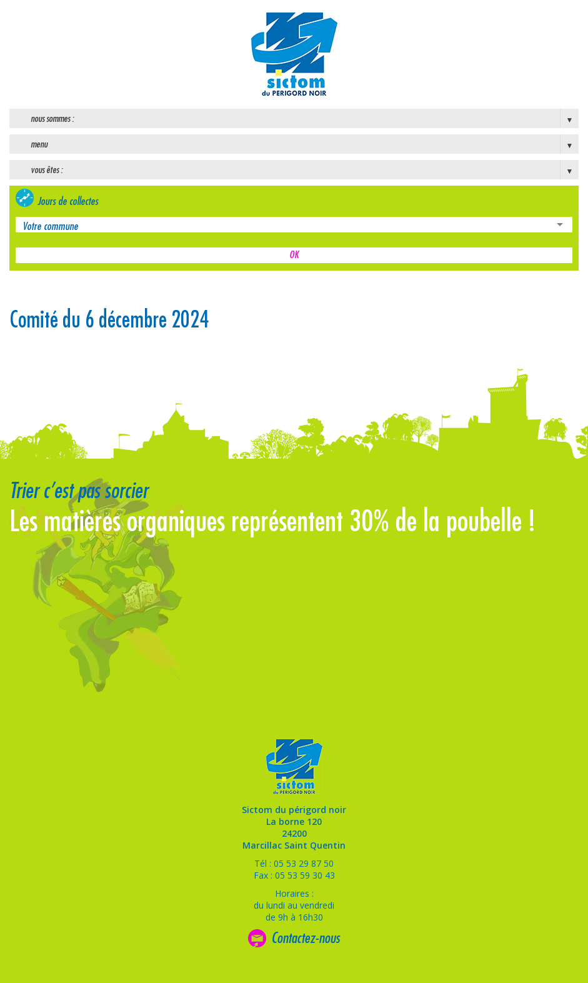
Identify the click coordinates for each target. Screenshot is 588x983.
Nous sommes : (52, 119)
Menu (39, 144)
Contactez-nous (305, 938)
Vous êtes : (46, 170)
